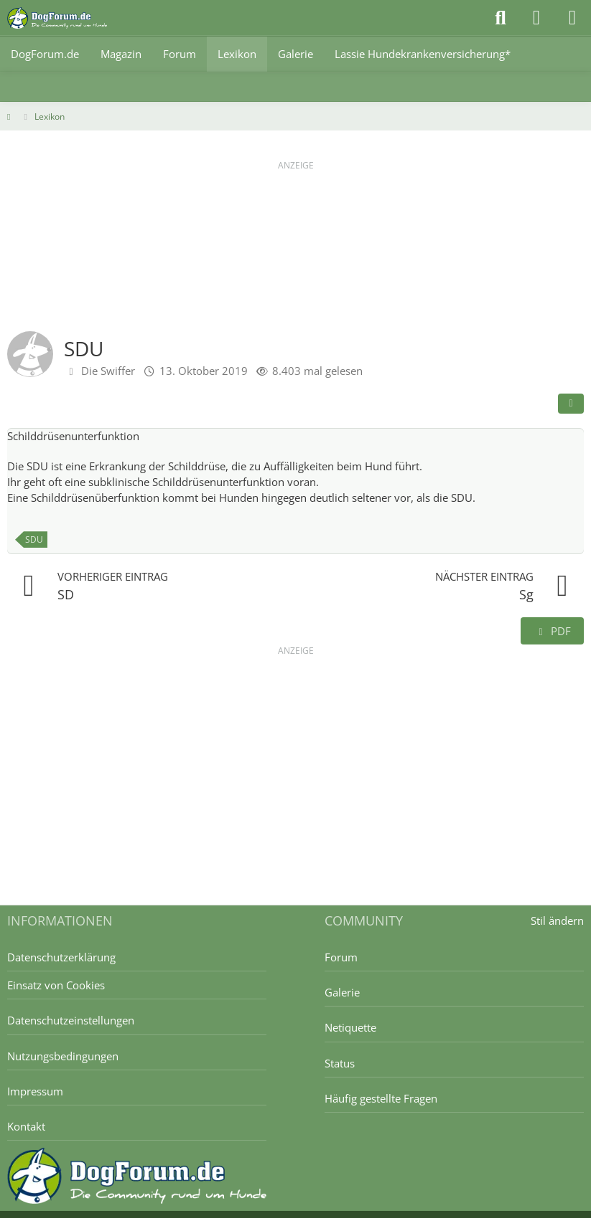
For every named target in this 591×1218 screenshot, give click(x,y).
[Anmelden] (536, 18)
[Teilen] (571, 404)
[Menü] (572, 18)
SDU (34, 539)
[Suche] (500, 18)
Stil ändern (557, 920)
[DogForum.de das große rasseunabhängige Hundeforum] (57, 18)
